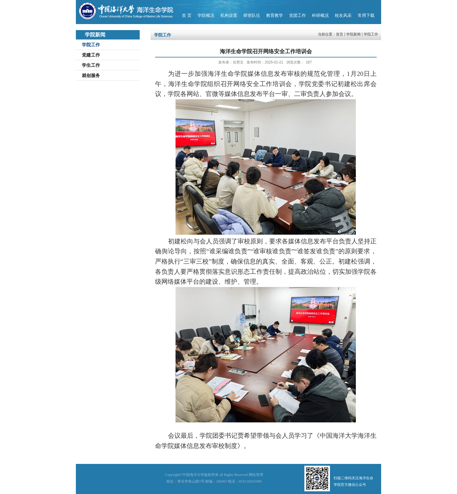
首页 (339, 34)
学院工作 (371, 34)
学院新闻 (353, 34)
